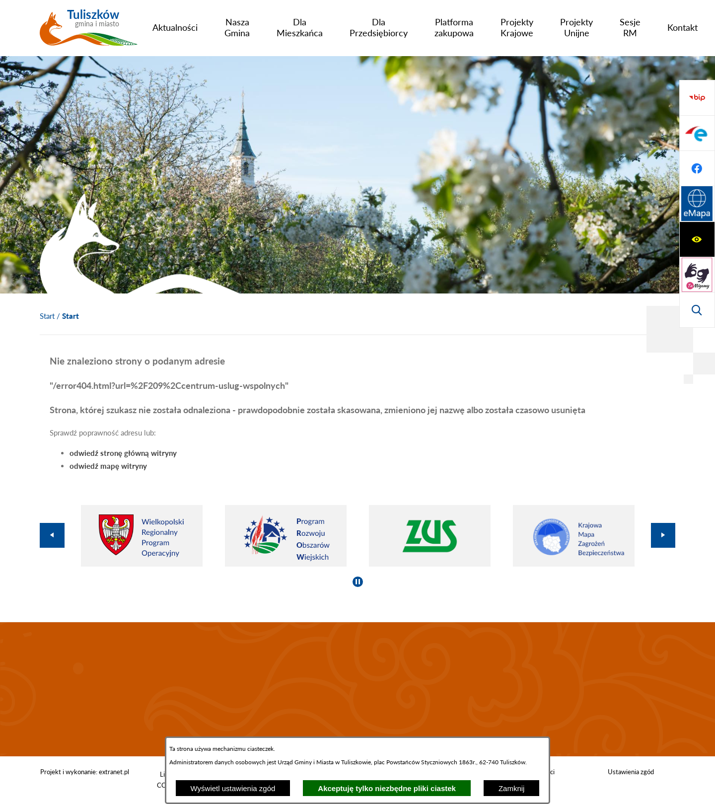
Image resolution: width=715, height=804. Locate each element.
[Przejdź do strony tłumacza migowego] (697, 133)
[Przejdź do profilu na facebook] (697, 274)
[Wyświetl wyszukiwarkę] (697, 168)
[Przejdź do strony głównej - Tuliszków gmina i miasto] (89, 31)
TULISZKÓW (357, 689)
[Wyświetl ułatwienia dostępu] (697, 97)
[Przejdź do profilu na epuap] (697, 239)
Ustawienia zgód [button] (631, 772)
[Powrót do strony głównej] (47, 316)
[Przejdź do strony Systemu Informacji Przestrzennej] (697, 309)
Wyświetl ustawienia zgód (233, 788)
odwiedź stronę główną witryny (123, 452)
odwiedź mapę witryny (108, 465)
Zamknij (512, 788)
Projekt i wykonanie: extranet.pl (84, 772)
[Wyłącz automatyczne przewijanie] (358, 582)
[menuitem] (175, 27)
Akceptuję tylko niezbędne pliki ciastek (387, 788)
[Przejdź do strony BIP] (697, 204)
